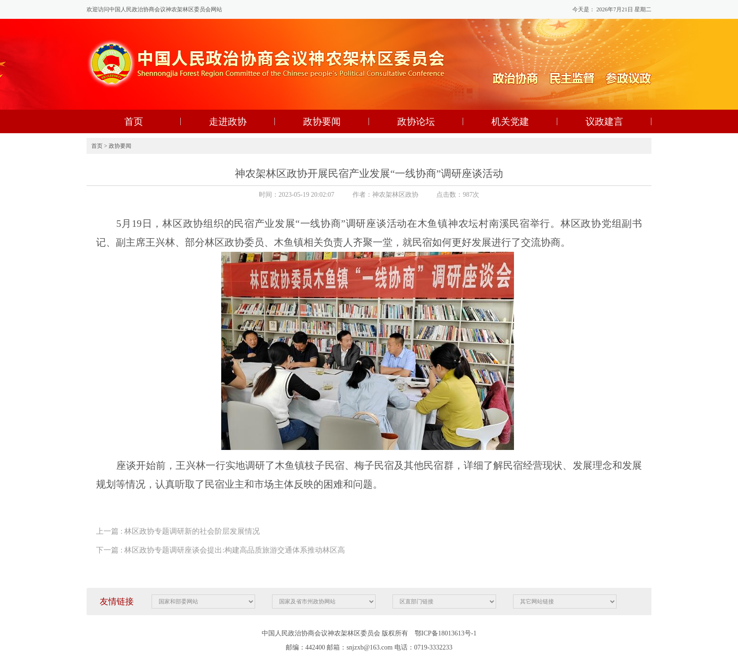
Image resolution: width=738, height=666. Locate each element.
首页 (133, 121)
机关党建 (510, 121)
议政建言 (604, 121)
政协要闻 (322, 121)
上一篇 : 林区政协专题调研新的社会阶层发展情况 (178, 531)
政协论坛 (416, 121)
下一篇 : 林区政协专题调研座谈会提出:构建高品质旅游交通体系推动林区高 (220, 550)
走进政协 (228, 121)
